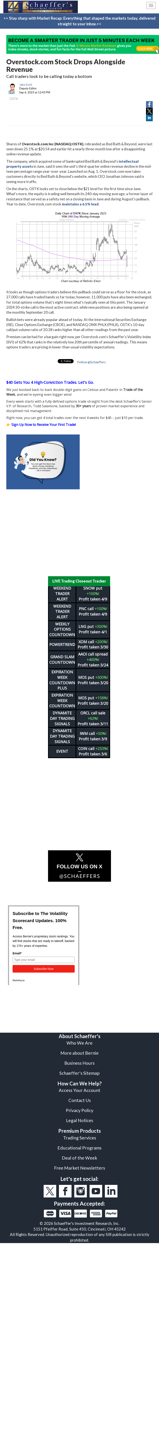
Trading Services (79, 1137)
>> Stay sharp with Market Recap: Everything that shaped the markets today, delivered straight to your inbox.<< (79, 21)
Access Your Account (79, 1090)
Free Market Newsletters (79, 1168)
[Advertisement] (76, 533)
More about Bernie (79, 1053)
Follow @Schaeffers (91, 362)
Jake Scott (25, 84)
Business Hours (79, 1063)
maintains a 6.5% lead (80, 204)
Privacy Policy (79, 1110)
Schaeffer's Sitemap (79, 1073)
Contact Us (79, 1100)
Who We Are (79, 1043)
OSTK (13, 99)
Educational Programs (79, 1148)
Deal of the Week (79, 1158)
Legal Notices (79, 1120)
